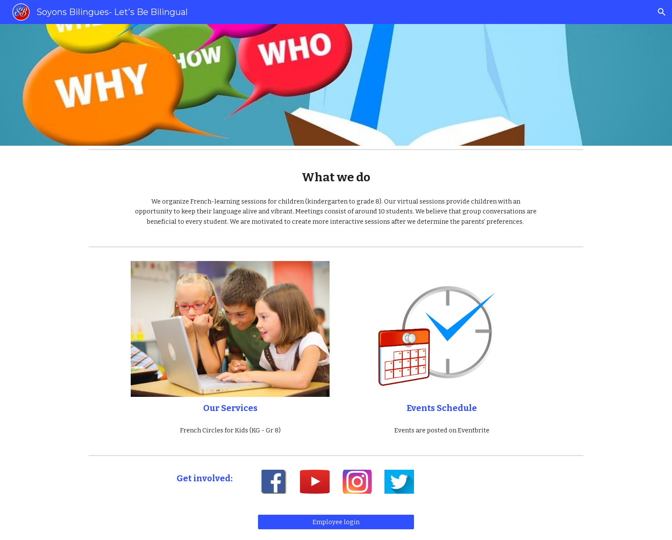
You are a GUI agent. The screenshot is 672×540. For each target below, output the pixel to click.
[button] (661, 12)
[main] (336, 177)
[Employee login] (336, 522)
